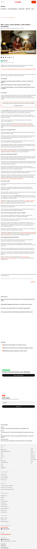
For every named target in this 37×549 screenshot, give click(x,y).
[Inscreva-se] (18, 406)
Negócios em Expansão (5, 521)
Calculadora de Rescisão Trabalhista (7, 485)
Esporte (32, 454)
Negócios (2, 466)
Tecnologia (32, 457)
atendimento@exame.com (6, 534)
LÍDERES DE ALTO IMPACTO (5, 451)
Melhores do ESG (4, 519)
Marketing (32, 452)
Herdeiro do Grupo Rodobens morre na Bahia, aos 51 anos (14, 344)
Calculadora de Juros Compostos (6, 487)
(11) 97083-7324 (5, 539)
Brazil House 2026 (4, 495)
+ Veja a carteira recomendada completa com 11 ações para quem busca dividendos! (18, 69)
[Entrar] (33, 2)
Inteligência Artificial (4, 462)
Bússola (7, 439)
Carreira (2, 455)
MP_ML (31, 278)
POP (31, 463)
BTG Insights (4, 8)
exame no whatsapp (6, 370)
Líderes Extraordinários (5, 508)
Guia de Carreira (3, 479)
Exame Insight (3, 460)
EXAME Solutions (5, 60)
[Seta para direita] (34, 9)
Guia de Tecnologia (4, 476)
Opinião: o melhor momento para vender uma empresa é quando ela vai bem (15, 84)
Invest (3, 6)
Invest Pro (28, 8)
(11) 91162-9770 (5, 528)
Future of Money (33, 459)
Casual (32, 450)
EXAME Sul (2, 497)
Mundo (32, 448)
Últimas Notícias (3, 449)
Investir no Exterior (4, 504)
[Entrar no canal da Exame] (18, 375)
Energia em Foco (3, 502)
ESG (1, 458)
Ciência (32, 461)
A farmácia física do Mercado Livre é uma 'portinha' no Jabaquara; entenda (18, 347)
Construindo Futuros (4, 501)
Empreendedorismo (15, 278)
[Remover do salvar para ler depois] (13, 57)
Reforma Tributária (4, 506)
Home (2, 17)
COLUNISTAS (3, 467)
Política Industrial (4, 512)
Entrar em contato (4, 527)
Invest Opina (21, 8)
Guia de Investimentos (13, 8)
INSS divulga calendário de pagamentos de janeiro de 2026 (15, 350)
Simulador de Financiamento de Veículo (7, 489)
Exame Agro (33, 455)
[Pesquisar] (3, 2)
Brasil (2, 453)
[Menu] (1, 2)
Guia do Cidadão (3, 474)
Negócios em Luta (4, 510)
